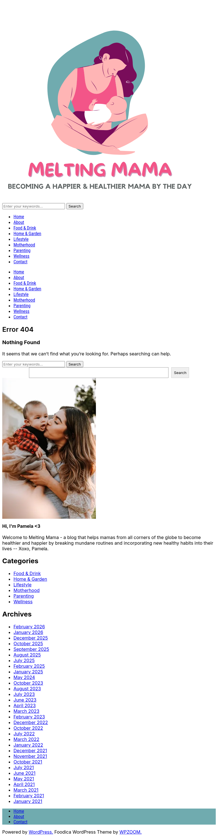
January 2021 (28, 801)
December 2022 (31, 722)
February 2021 (29, 795)
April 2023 (25, 705)
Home (19, 216)
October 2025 (28, 643)
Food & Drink (25, 228)
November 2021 (30, 756)
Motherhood (24, 245)
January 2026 (28, 632)
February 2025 (29, 666)
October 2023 (28, 683)
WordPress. (41, 832)
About (19, 222)
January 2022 (28, 745)
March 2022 (26, 739)
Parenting (22, 250)
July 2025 (24, 660)
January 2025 (28, 672)
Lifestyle (21, 239)
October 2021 (28, 762)
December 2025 (31, 638)
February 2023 (29, 717)
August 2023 (27, 688)
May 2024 (24, 677)
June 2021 (24, 773)
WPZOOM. (131, 832)
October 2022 (28, 728)
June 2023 (25, 700)
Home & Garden (27, 233)
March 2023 (26, 711)
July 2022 (24, 733)
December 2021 (30, 750)
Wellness (22, 256)
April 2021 (24, 784)
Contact (20, 261)
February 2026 (29, 626)
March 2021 (26, 790)
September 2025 (31, 649)
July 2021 (24, 767)
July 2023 (24, 694)
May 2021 (24, 779)
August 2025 (27, 655)
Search (180, 372)
